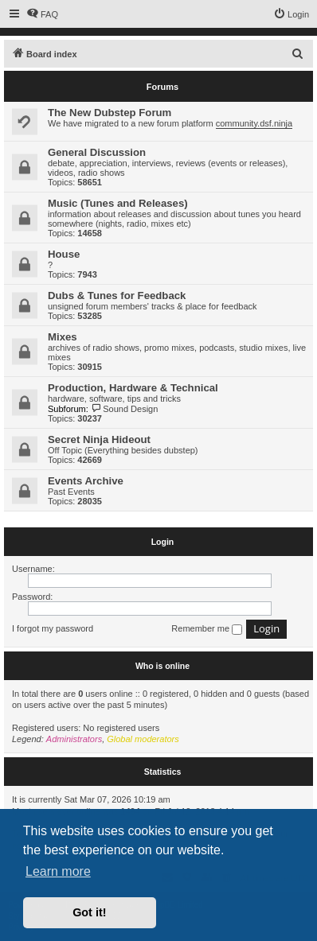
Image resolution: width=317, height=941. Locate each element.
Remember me (206, 629)
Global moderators (143, 739)
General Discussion (97, 152)
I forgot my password (52, 628)
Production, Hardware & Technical (133, 388)
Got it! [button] (89, 912)
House (64, 254)
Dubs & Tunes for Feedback (117, 295)
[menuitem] (42, 14)
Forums (162, 86)
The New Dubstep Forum (109, 113)
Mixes (62, 337)
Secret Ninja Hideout (99, 439)
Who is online (162, 666)
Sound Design (124, 409)
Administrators (74, 739)
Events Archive (85, 481)
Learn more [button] (58, 871)
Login (162, 541)
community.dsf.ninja (254, 123)
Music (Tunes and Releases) (118, 203)
